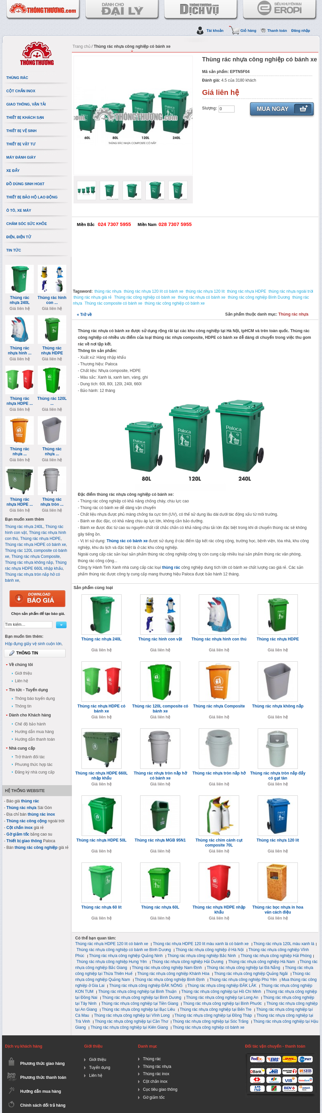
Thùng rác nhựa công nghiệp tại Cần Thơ (131, 1021)
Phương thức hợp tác (33, 764)
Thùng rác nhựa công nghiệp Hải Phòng (276, 955)
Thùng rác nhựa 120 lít (277, 840)
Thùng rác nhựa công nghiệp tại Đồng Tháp (213, 1015)
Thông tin (23, 706)
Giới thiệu (23, 673)
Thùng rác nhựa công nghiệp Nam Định (167, 967)
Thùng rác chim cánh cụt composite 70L (218, 843)
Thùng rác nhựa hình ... (19, 350)
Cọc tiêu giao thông (160, 1089)
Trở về (84, 314)
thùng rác (171, 567)
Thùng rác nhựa (293, 314)
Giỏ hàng (248, 31)
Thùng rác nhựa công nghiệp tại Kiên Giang (129, 1027)
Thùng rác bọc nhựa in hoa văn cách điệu (277, 910)
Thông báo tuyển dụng (35, 698)
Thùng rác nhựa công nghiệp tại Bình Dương (141, 997)
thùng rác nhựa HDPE (246, 291)
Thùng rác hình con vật (160, 639)
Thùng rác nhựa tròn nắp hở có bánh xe (160, 775)
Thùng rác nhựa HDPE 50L (102, 840)
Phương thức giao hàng (42, 1063)
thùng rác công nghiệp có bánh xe (175, 303)
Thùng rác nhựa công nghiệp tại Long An (222, 997)
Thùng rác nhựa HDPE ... (20, 401)
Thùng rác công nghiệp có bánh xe (144, 297)
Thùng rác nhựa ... (19, 451)
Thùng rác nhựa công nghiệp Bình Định (170, 979)
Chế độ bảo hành (30, 724)
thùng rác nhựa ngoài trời (291, 291)
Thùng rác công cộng (26, 821)
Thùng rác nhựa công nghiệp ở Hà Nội (209, 949)
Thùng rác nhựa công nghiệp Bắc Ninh (201, 955)
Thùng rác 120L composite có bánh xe (160, 708)
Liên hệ (21, 681)
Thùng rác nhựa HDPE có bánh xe (102, 708)
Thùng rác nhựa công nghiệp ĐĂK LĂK (222, 985)
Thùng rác (152, 1059)
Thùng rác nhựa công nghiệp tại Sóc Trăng (210, 1021)
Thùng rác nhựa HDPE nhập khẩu (218, 910)
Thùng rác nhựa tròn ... (51, 502)
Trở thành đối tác (30, 757)
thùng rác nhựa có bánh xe (201, 297)
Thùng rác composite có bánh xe (113, 303)
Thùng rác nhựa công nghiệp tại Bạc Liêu (138, 1009)
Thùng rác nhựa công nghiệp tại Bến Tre (215, 1009)
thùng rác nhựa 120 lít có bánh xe (153, 291)
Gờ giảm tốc (17, 834)
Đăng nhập (300, 31)
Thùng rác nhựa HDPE (278, 639)
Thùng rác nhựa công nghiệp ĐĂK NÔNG (146, 985)
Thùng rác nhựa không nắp (277, 706)
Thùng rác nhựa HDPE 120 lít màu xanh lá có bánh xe (200, 943)
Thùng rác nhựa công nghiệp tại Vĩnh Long (132, 1015)
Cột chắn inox (19, 827)
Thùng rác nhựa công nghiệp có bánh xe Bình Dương (124, 949)
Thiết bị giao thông (24, 841)
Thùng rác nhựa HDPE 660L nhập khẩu (101, 775)
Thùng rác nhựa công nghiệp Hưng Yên (112, 961)
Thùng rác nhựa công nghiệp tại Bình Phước (222, 1003)
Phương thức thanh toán (43, 1077)
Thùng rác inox (156, 1074)
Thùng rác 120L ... (52, 401)
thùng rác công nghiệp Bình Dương (259, 297)
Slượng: (209, 108)
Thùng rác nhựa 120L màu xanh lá (283, 943)
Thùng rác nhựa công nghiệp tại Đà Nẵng (243, 967)
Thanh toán (277, 31)
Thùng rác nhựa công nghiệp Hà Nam (261, 961)
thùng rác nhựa (107, 291)
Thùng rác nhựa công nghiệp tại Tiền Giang (139, 1003)
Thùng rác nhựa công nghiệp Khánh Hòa (173, 973)
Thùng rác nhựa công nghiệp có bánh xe (208, 1027)
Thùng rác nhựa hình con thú (218, 639)
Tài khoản (214, 31)
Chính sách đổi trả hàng (43, 1105)
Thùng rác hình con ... (52, 300)
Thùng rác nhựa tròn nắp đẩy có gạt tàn (277, 775)
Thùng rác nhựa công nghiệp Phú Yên (243, 979)
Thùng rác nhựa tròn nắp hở (218, 773)
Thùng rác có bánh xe (127, 541)
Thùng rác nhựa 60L (160, 907)
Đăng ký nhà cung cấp (35, 772)
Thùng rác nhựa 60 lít (101, 907)
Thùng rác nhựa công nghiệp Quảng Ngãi (251, 973)
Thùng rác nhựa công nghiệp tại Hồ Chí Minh (221, 991)
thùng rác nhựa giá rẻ (93, 297)
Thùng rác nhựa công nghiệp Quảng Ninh (126, 955)
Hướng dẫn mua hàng (34, 731)
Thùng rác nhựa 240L (101, 639)
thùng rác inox (41, 814)
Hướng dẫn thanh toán (35, 739)
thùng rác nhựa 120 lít (205, 291)
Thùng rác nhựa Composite (219, 706)
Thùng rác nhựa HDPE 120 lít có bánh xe (111, 943)
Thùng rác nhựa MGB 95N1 (160, 840)
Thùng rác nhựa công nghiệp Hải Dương (187, 961)
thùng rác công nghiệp (36, 847)
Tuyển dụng (99, 1067)
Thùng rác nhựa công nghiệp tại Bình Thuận (137, 991)
